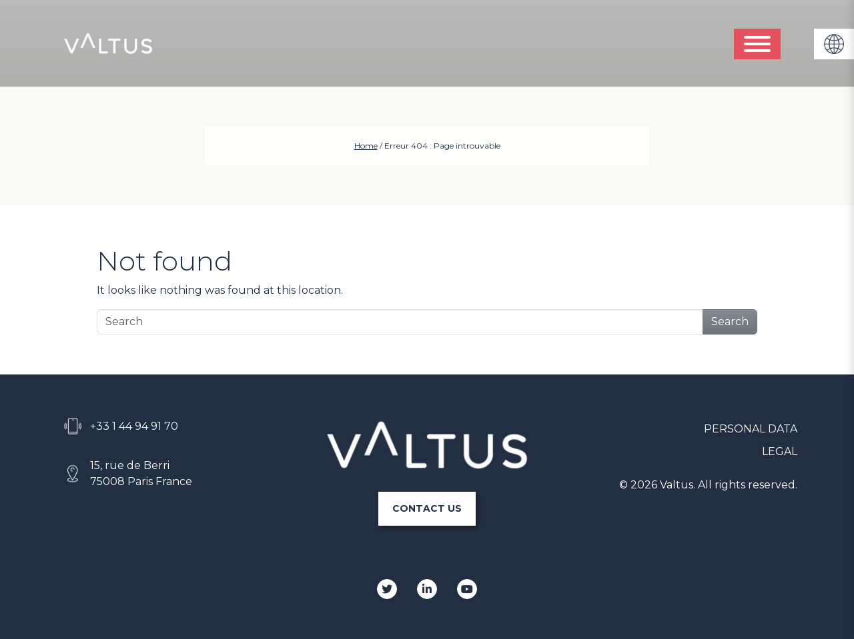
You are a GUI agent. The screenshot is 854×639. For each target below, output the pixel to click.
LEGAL (779, 451)
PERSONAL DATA (750, 428)
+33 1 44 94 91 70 (134, 426)
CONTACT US (427, 508)
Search (730, 321)
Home (366, 146)
